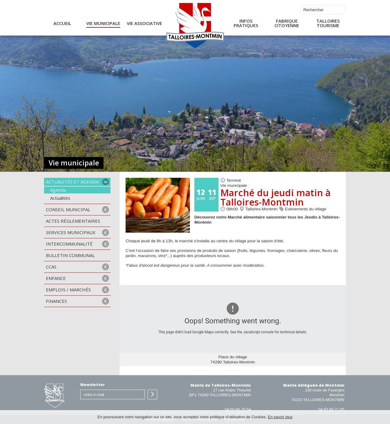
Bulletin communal (70, 255)
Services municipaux (70, 232)
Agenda (58, 190)
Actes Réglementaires (73, 221)
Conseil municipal (68, 209)
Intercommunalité (69, 244)
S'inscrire (152, 394)
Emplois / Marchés (68, 290)
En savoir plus (280, 417)
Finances (56, 301)
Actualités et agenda (72, 182)
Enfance (56, 278)
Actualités (60, 198)
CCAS (51, 267)
